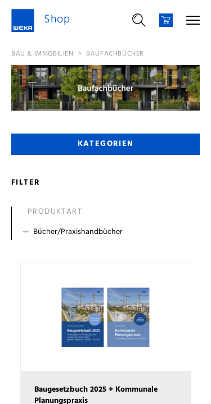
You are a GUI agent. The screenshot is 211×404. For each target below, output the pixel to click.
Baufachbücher (115, 53)
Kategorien (106, 143)
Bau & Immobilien (42, 53)
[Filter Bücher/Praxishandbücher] (108, 232)
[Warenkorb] (166, 20)
